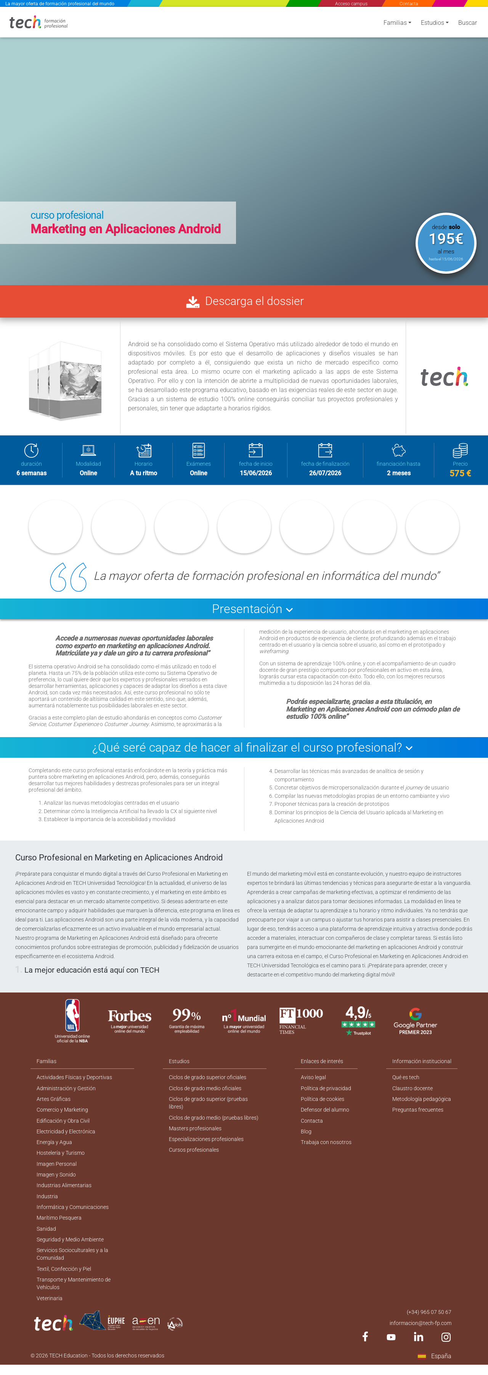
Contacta (408, 3)
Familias (395, 23)
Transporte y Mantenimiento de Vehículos (73, 1292)
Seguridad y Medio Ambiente (70, 1247)
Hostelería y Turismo (61, 1159)
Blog (306, 1136)
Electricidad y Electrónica (66, 1136)
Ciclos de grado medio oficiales (205, 1092)
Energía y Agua (54, 1147)
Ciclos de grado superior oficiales (207, 1081)
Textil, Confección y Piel (64, 1277)
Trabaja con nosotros (326, 1147)
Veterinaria (50, 1307)
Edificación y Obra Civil (63, 1125)
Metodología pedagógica (421, 1103)
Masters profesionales (195, 1133)
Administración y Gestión (66, 1092)
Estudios (432, 23)
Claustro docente (412, 1092)
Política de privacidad (326, 1092)
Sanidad (46, 1236)
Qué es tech (405, 1081)
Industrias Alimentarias (64, 1192)
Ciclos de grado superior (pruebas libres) (208, 1107)
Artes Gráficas (54, 1103)
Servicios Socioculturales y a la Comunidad (72, 1262)
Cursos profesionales (194, 1155)
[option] (244, 145)
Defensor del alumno (325, 1114)
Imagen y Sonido (56, 1181)
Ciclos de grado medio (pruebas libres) (213, 1122)
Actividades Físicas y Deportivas (74, 1081)
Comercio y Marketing (62, 1114)
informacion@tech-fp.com (420, 1333)
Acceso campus (351, 3)
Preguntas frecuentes (417, 1114)
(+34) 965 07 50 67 (429, 1322)
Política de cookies (323, 1103)
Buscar (467, 23)
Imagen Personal (57, 1170)
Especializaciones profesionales (206, 1144)
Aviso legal (313, 1081)
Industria (47, 1203)
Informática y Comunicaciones (73, 1214)
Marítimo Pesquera (59, 1225)
